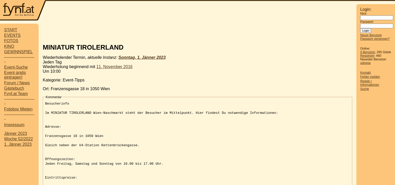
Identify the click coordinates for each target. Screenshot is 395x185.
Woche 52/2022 (18, 139)
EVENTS (12, 35)
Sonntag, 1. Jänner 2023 (142, 57)
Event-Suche (16, 67)
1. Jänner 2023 (18, 144)
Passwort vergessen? (375, 39)
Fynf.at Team (16, 93)
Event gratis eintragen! (15, 74)
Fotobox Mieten (18, 109)
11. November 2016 (114, 66)
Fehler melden (370, 77)
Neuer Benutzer (371, 35)
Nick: (363, 13)
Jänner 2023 (15, 133)
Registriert (367, 56)
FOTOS (11, 41)
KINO (9, 46)
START (10, 30)
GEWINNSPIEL (18, 52)
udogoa (365, 63)
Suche (364, 89)
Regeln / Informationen (369, 83)
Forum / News (17, 83)
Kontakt (365, 73)
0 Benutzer (367, 52)
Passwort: (367, 22)
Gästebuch (14, 88)
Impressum (14, 125)
